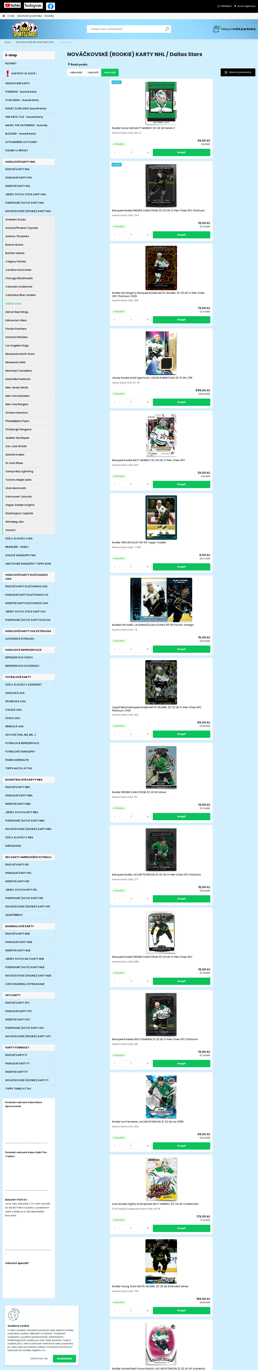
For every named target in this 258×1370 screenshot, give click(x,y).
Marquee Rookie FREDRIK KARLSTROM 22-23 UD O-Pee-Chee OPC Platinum (136, 133)
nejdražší (93, 72)
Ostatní (10, 530)
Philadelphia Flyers (17, 421)
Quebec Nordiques (17, 438)
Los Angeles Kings (17, 345)
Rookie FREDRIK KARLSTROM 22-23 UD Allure (90, 310)
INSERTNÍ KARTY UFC (17, 1019)
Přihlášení (226, 6)
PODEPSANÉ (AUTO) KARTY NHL (24, 202)
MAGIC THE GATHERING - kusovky (26, 125)
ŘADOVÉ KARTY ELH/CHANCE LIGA (26, 586)
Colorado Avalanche (18, 286)
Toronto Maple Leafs (18, 480)
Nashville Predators (18, 379)
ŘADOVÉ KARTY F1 (16, 1055)
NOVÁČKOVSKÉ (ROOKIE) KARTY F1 (26, 1080)
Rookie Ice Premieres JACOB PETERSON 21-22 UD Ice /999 (88, 400)
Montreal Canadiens (18, 370)
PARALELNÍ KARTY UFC (18, 1011)
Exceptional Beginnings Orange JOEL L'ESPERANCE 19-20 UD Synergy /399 (183, 764)
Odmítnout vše (39, 1358)
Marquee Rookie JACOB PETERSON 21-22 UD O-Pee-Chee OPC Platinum (134, 311)
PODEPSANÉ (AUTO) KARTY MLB (24, 967)
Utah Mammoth (15, 488)
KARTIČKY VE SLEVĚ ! (21, 73)
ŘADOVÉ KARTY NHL (17, 169)
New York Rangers (16, 404)
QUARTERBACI (14, 915)
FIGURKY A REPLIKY (16, 150)
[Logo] (25, 29)
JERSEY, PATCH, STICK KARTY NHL (25, 194)
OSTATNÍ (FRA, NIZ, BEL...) (20, 734)
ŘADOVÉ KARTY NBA (17, 787)
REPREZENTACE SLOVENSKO (22, 666)
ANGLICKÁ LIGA (15, 693)
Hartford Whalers (16, 337)
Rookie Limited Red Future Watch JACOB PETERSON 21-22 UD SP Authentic (231, 401)
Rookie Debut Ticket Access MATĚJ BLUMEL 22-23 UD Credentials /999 (229, 1038)
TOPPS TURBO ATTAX (18, 1088)
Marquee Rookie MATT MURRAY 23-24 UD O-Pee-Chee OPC (90, 222)
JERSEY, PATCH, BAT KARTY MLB (24, 959)
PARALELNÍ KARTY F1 (17, 1063)
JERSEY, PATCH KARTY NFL (21, 889)
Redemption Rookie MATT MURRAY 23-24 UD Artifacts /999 (182, 491)
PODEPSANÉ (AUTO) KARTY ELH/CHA (28, 620)
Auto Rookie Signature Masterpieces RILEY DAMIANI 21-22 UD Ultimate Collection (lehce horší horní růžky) (137, 669)
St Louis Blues (14, 463)
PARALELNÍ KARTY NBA (19, 795)
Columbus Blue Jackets (20, 295)
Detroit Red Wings (16, 312)
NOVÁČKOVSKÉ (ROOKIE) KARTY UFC (28, 1036)
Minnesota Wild (15, 362)
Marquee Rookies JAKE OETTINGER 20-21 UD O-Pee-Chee (182, 1038)
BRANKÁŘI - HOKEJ (17, 547)
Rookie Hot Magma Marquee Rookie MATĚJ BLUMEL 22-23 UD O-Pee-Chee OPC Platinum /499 (184, 133)
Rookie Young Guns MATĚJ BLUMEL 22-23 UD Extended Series (182, 401)
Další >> (173, 1081)
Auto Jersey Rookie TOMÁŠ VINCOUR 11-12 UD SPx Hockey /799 (230, 946)
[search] (167, 30)
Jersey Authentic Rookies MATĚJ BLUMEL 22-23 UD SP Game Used (134, 854)
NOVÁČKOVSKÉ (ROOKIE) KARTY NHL (35, 42)
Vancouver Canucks (18, 496)
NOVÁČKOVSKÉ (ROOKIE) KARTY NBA (28, 829)
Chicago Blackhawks (19, 278)
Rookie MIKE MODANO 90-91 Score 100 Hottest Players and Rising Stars (137, 579)
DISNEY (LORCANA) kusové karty (25, 108)
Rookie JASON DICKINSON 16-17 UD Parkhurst (90, 855)
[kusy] (78, 161)
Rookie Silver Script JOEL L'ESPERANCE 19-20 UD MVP (228, 669)
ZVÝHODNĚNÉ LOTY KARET (21, 142)
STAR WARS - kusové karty (22, 100)
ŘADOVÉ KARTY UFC (17, 1002)
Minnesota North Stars (20, 354)
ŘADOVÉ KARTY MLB (17, 933)
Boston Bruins (14, 244)
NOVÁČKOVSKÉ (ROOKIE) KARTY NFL (28, 906)
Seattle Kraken (14, 454)
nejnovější (110, 72)
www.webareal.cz (142, 1366)
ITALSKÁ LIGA (13, 709)
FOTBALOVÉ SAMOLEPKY (20, 751)
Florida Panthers (16, 328)
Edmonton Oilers (16, 320)
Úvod (7, 42)
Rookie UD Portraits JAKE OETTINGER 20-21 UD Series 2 (183, 855)
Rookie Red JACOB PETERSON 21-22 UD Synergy (136, 490)
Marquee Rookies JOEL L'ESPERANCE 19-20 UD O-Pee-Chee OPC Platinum (136, 764)
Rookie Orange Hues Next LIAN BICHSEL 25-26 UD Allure (90, 668)
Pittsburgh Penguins (18, 429)
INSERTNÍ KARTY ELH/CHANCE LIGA (26, 603)
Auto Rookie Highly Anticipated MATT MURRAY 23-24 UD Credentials (137, 400)
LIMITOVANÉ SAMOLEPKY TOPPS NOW (28, 563)
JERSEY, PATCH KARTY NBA (21, 812)
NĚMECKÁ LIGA (14, 726)
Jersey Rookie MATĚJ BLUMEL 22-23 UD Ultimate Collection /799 (230, 491)
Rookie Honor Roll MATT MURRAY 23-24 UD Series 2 (87, 132)
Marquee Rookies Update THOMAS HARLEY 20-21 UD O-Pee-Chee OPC (89, 579)
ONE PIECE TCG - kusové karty (24, 117)
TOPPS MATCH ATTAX (18, 768)
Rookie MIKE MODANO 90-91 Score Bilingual (229, 579)
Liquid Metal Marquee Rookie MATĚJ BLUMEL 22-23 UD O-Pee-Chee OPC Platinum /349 (232, 223)
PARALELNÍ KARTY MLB (18, 942)
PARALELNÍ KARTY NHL (18, 177)
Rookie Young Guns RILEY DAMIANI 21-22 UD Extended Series (229, 856)
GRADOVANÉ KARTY (17, 83)
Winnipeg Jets (14, 521)
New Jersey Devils (16, 387)
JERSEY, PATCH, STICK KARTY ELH (25, 611)
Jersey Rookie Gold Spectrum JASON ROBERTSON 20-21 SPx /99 (231, 133)
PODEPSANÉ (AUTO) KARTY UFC (24, 1028)
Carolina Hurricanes (18, 270)
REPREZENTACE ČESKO (19, 657)
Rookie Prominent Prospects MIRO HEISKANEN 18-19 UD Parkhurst (88, 1038)
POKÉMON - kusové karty (21, 91)
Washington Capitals (19, 513)
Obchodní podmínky (29, 16)
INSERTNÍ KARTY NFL (17, 881)
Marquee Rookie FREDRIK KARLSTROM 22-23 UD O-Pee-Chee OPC (183, 311)
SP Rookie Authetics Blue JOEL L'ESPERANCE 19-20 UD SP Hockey (90, 947)
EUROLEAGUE (13, 846)
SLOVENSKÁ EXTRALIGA (19, 638)
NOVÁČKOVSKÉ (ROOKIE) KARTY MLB (28, 975)
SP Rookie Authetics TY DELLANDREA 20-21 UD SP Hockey (180, 947)
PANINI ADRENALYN (17, 760)
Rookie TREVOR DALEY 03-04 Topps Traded (135, 222)
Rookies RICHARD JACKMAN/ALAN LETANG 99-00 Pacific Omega (184, 223)
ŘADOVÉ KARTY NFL (17, 864)
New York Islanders (17, 396)
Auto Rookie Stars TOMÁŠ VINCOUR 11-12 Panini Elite (181, 668)
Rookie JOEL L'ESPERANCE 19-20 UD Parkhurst (137, 946)
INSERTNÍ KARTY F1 (16, 1072)
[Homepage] (3, 16)
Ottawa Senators (16, 412)
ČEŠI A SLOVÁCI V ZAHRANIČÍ (23, 684)
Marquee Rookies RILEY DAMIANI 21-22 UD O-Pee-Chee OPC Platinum (232, 311)
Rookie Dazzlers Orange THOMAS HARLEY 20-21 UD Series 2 (87, 764)
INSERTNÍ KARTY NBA (18, 804)
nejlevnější (76, 72)
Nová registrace (246, 6)
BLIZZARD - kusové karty (20, 133)
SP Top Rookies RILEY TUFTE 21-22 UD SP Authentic (89, 490)
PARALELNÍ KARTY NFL (18, 873)
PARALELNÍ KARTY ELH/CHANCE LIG (26, 594)
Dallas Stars (13, 303)
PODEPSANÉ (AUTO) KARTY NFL (24, 898)
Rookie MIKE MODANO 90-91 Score (182, 579)
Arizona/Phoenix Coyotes (21, 228)
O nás (10, 16)
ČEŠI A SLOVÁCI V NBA (19, 837)
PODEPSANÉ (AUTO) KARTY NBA (25, 820)
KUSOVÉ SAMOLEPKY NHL (20, 555)
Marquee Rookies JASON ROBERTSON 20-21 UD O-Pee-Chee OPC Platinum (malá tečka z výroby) (230, 764)
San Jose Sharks (16, 446)
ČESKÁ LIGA (12, 718)
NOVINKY (10, 63)
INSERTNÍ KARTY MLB (17, 950)
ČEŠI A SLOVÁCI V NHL (19, 538)
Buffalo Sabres (15, 253)
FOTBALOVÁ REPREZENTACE (22, 743)
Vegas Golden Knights (20, 505)
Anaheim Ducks (15, 219)
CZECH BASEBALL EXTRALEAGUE (24, 984)
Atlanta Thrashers (17, 236)
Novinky (49, 16)
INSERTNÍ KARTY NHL (17, 186)
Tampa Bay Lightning (19, 471)
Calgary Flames (15, 261)
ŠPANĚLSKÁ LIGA (15, 701)
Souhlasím (64, 1358)
